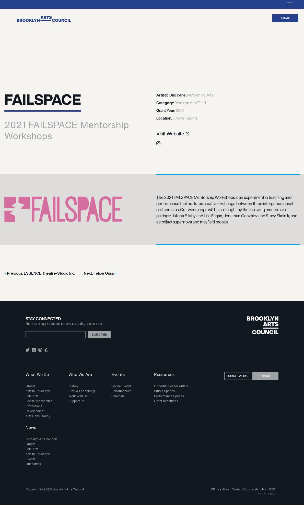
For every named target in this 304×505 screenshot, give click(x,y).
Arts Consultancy (38, 416)
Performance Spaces (169, 396)
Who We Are (80, 374)
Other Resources (166, 401)
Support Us (76, 401)
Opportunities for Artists (171, 386)
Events (118, 374)
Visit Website (170, 133)
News (31, 427)
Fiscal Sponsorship (39, 401)
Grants (30, 386)
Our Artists (33, 464)
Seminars (118, 396)
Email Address (34, 329)
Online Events (121, 386)
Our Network (237, 376)
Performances (121, 391)
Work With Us (78, 396)
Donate (285, 18)
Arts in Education (38, 391)
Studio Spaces (164, 391)
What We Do (37, 374)
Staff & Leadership (81, 391)
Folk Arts (32, 396)
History (73, 386)
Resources (164, 374)
